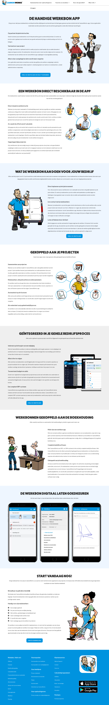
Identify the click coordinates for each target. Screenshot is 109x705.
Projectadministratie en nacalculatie (16, 675)
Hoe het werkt (34, 683)
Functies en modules (62, 2)
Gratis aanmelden (34, 640)
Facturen (10, 664)
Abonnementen (11, 682)
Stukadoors (57, 687)
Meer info (92, 2)
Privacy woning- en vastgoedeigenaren (40, 695)
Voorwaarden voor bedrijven (38, 661)
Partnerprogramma (59, 698)
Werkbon (10, 695)
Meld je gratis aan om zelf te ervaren (35, 75)
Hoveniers (57, 690)
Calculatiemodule (12, 671)
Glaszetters (57, 680)
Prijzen (32, 680)
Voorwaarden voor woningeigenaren (40, 664)
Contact (56, 664)
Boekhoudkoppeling (13, 668)
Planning (10, 699)
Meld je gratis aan (74, 236)
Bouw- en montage (59, 683)
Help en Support (58, 661)
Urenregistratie (11, 692)
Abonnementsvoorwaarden (37, 676)
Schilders (57, 676)
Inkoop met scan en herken (14, 685)
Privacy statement (35, 673)
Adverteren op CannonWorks (38, 687)
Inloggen (33, 8)
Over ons (57, 668)
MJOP (9, 689)
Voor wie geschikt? (79, 2)
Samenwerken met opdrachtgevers (41, 2)
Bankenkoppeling (12, 678)
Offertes (10, 661)
